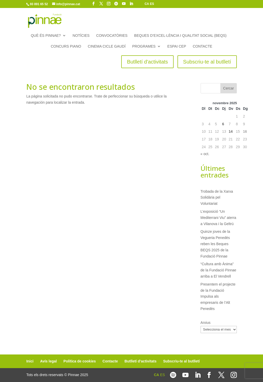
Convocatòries (112, 36)
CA (147, 4)
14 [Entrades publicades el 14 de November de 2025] (231, 131)
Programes (144, 46)
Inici (29, 361)
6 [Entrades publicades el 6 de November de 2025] (223, 124)
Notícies (81, 36)
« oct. (205, 154)
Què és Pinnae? (46, 36)
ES (152, 4)
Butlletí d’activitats (140, 361)
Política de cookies (79, 361)
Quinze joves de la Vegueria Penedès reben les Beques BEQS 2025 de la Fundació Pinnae (215, 243)
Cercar (228, 88)
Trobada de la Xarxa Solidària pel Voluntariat (217, 197)
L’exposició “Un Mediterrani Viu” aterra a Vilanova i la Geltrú (218, 217)
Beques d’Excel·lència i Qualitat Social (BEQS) (180, 36)
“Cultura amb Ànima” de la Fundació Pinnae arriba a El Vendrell (218, 270)
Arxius (206, 323)
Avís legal (48, 361)
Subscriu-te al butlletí (207, 62)
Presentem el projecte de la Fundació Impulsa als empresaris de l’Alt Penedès (218, 296)
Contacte (202, 46)
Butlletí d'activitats (147, 62)
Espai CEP (176, 46)
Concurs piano (66, 46)
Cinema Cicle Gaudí (107, 46)
